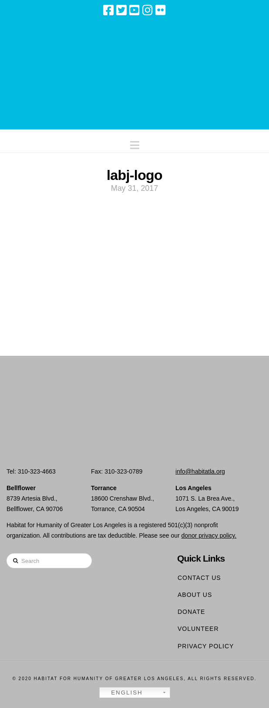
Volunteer (198, 628)
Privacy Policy (206, 646)
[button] (134, 143)
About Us (195, 594)
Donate (191, 611)
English (122, 692)
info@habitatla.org (200, 471)
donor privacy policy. (209, 535)
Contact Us (199, 577)
